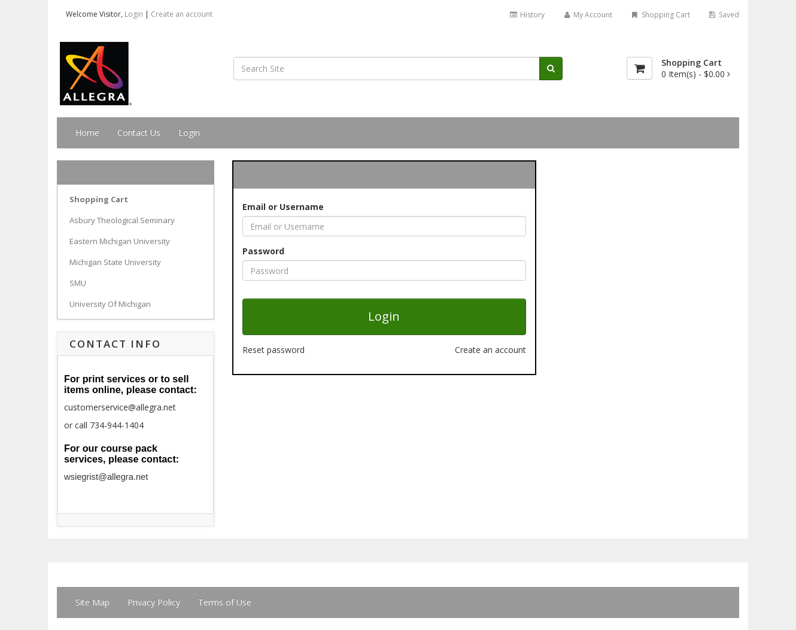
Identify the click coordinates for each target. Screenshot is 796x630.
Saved (723, 15)
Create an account (181, 14)
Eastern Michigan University (119, 241)
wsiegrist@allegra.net (106, 477)
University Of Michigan (110, 304)
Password (263, 251)
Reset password (273, 349)
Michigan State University (115, 262)
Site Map (92, 602)
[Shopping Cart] (639, 68)
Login (133, 14)
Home (87, 132)
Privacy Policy (153, 602)
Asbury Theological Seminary (122, 220)
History (526, 15)
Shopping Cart (659, 15)
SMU (77, 283)
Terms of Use (224, 602)
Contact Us (138, 132)
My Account (587, 15)
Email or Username (283, 206)
